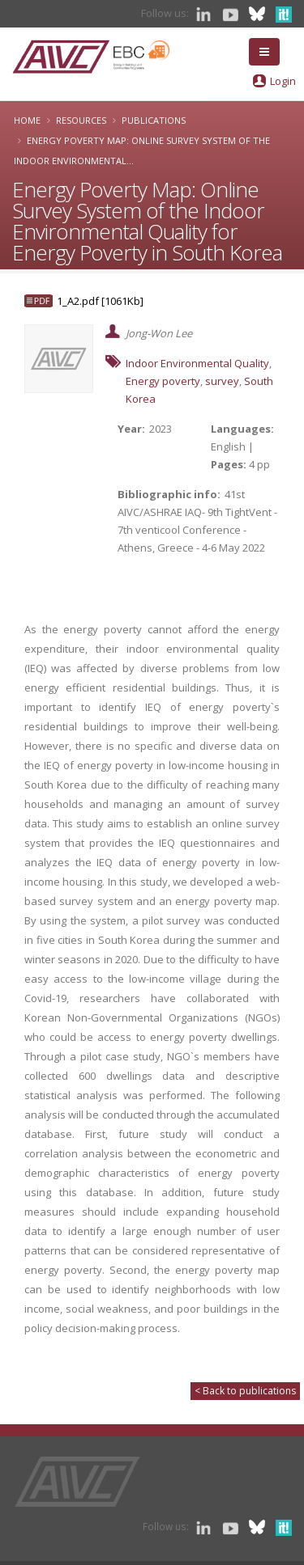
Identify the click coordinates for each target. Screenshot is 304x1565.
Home (27, 120)
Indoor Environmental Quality (197, 363)
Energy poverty (163, 381)
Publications (154, 120)
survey (222, 381)
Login (283, 81)
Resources (81, 120)
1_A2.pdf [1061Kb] (100, 301)
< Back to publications (245, 1391)
